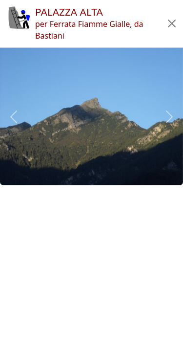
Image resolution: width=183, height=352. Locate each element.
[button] (171, 23)
